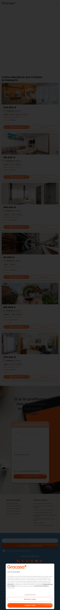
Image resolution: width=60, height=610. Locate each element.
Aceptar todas (30, 605)
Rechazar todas (30, 599)
